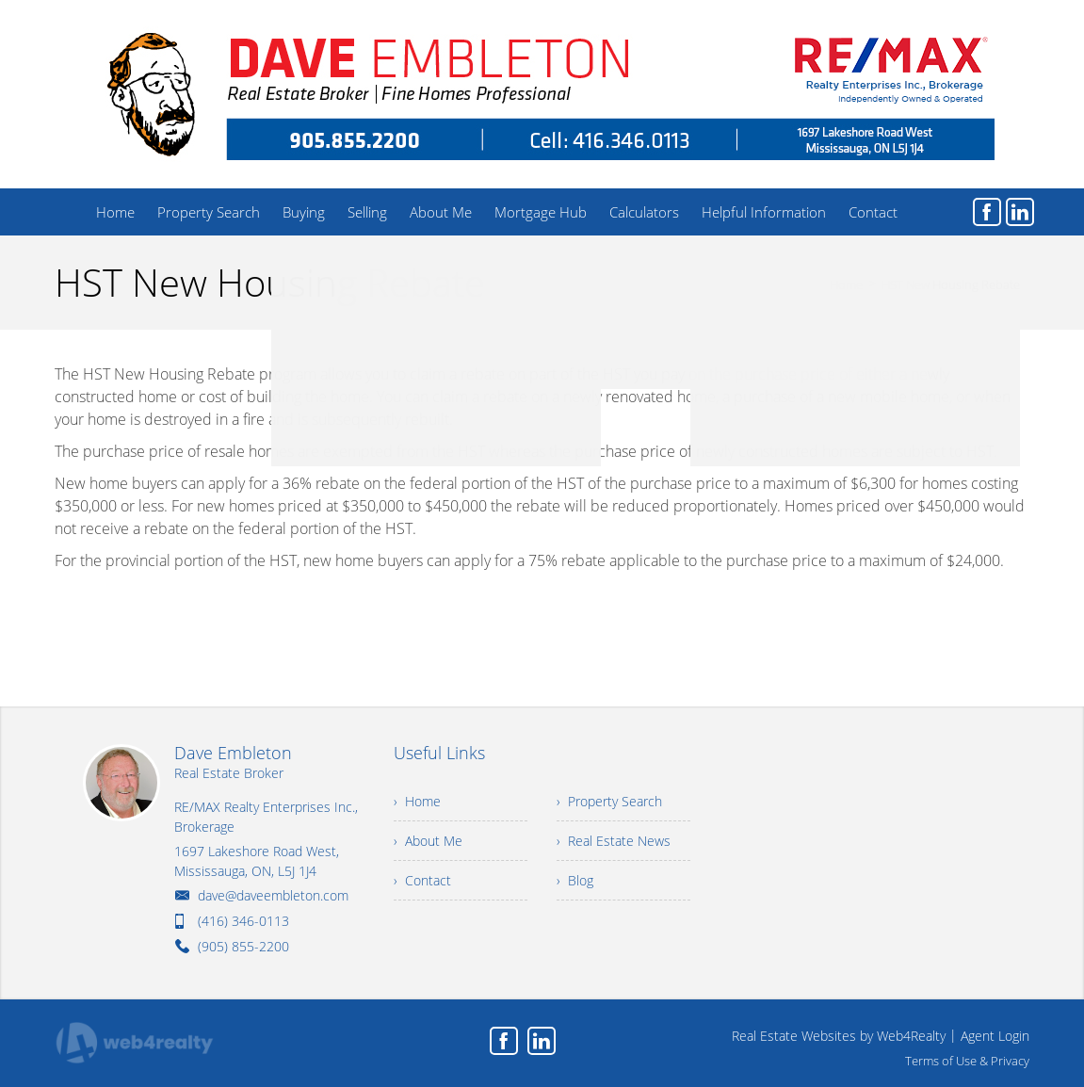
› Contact (422, 880)
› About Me (428, 841)
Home (846, 284)
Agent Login (995, 1036)
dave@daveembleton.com (273, 895)
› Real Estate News (614, 841)
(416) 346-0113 (243, 921)
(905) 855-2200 (243, 946)
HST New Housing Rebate (951, 284)
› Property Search (609, 801)
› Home (417, 801)
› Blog (575, 880)
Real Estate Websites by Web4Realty (839, 1036)
